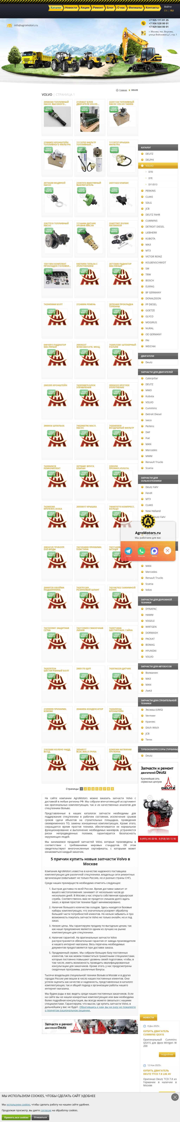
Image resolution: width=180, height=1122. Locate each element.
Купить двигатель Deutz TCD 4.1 (156, 257)
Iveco (8, 420)
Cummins (11, 408)
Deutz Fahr (11, 487)
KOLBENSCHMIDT (15, 262)
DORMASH (11, 632)
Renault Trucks (14, 462)
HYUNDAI (10, 650)
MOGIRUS (11, 322)
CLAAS (9, 196)
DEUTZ (9, 153)
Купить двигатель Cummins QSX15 (156, 106)
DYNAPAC (11, 608)
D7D (11, 171)
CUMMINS (11, 220)
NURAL (9, 328)
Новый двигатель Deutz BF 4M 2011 (156, 566)
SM (7, 268)
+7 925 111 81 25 (159, 20)
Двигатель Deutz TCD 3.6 (159, 898)
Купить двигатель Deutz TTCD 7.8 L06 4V (157, 146)
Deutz (8, 362)
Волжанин (11, 672)
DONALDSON (13, 298)
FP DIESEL (11, 304)
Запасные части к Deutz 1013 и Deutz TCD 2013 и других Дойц (158, 754)
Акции (68, 1083)
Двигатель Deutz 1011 (158, 930)
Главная (123, 90)
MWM (8, 456)
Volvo (8, 589)
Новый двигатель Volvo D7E (156, 329)
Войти (168, 6)
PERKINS (10, 190)
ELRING (9, 286)
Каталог (69, 1079)
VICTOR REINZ (13, 256)
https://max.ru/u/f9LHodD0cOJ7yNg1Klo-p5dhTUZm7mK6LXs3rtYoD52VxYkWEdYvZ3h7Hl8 (154, 551)
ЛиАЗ (8, 690)
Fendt (8, 493)
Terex (8, 739)
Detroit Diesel (13, 414)
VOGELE (10, 620)
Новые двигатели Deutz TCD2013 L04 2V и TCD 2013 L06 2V (158, 410)
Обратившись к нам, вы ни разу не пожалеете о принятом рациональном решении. (90, 1008)
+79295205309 (128, 551)
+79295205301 (141, 551)
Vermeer (10, 715)
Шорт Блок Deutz (155, 482)
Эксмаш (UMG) (14, 709)
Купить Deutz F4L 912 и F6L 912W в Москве (159, 221)
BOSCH (9, 280)
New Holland (13, 511)
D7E (11, 178)
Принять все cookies (16, 1117)
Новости (47, 1083)
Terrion (9, 523)
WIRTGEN (11, 626)
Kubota (9, 396)
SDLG (8, 202)
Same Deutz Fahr (15, 517)
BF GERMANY (13, 292)
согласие (46, 1110)
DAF (7, 432)
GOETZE (10, 310)
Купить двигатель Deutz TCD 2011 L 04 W (157, 863)
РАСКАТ (10, 638)
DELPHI (9, 159)
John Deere (12, 535)
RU (172, 10)
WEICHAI (10, 346)
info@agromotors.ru (26, 25)
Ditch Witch (12, 727)
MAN (8, 444)
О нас (45, 1091)
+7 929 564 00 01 (159, 26)
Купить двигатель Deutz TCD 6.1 (156, 185)
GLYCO (9, 316)
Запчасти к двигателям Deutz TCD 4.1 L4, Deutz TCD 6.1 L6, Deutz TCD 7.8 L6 (159, 605)
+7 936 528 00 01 (159, 23)
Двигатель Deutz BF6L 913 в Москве (158, 293)
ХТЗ (7, 529)
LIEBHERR (11, 232)
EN (166, 10)
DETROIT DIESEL (14, 226)
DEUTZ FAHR (12, 214)
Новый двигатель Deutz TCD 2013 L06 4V (157, 448)
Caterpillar (11, 378)
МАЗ (8, 244)
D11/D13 (13, 184)
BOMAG (10, 644)
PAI (7, 340)
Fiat (7, 438)
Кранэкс (10, 721)
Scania (9, 468)
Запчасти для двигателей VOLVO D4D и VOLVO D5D (159, 705)
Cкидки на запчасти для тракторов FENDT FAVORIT (158, 970)
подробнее (167, 128)
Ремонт (46, 1087)
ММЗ (8, 390)
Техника (69, 1087)
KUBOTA (10, 238)
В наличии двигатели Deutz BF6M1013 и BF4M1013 (159, 368)
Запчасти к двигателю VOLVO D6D (159, 660)
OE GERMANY (13, 334)
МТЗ (8, 250)
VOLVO (9, 165)
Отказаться (40, 1117)
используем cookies (18, 1104)
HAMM (9, 614)
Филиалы (70, 1091)
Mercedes (11, 450)
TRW (8, 274)
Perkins (9, 426)
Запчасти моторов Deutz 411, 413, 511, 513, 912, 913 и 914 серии (158, 803)
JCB (7, 208)
